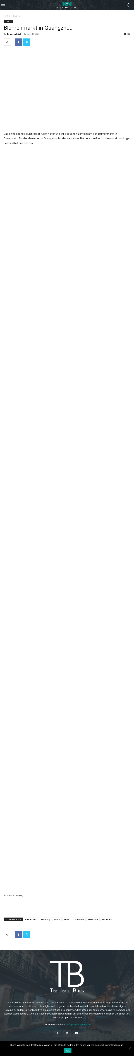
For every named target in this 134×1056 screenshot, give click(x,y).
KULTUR (17, 15)
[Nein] (129, 1048)
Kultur (57, 919)
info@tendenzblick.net (79, 1024)
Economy (45, 919)
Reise (66, 919)
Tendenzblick (14, 34)
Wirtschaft (93, 919)
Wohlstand (107, 919)
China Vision (31, 919)
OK (68, 1050)
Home (7, 15)
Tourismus (78, 919)
